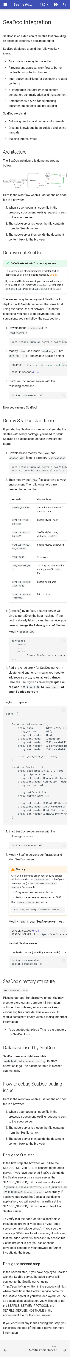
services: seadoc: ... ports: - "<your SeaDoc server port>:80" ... (39, 649)
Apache (22, 702)
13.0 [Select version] (42, 4)
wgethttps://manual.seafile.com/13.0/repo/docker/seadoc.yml (39, 342)
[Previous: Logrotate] (5, 1349)
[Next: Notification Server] (47, 1349)
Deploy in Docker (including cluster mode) (36, 952)
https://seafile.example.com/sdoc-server (39, 932)
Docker (53, 274)
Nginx (9, 702)
